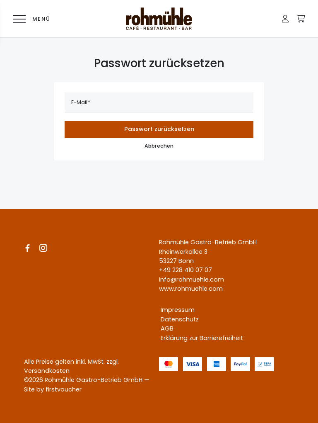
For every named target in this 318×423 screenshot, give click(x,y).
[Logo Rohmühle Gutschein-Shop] (159, 18)
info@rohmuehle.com (191, 279)
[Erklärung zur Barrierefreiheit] (200, 338)
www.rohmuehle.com (191, 289)
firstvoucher (64, 389)
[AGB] (165, 329)
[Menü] (30, 18)
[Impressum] (176, 310)
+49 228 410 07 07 (185, 270)
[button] (285, 18)
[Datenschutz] (178, 319)
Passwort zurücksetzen (159, 129)
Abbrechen (159, 147)
